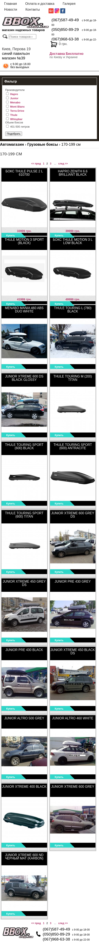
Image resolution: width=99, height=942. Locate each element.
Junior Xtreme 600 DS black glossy (24, 378)
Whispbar (16, 119)
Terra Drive (17, 110)
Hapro (14, 94)
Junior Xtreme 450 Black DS (72, 651)
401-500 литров (20, 126)
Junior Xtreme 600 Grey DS (72, 514)
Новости (10, 9)
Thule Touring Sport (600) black (24, 446)
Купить (10, 235)
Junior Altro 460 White (72, 718)
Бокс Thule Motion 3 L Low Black (73, 241)
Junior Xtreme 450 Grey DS (24, 583)
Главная (10, 3)
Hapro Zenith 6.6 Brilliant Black (73, 172)
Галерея (69, 3)
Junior (14, 98)
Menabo (15, 102)
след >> (63, 163)
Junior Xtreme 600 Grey (72, 786)
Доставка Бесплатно (67, 53)
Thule (14, 115)
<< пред (36, 163)
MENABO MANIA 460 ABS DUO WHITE (24, 309)
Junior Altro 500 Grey (24, 718)
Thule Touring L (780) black (72, 309)
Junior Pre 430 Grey (73, 581)
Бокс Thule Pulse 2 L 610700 (24, 172)
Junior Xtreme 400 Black (24, 786)
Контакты (32, 9)
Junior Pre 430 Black (24, 650)
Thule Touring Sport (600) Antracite (72, 446)
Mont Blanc (17, 106)
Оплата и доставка (39, 3)
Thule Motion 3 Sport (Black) (24, 241)
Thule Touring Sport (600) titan (24, 514)
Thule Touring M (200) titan (72, 378)
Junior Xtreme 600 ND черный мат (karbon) (24, 856)
